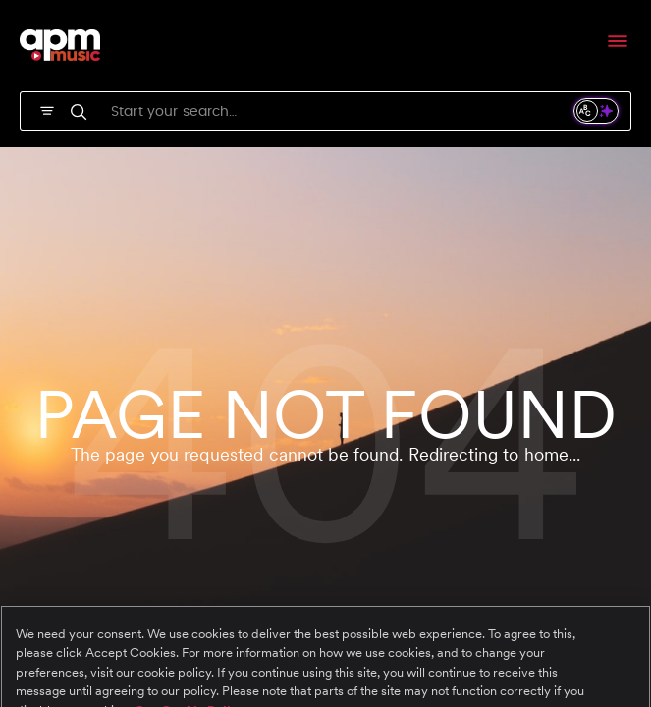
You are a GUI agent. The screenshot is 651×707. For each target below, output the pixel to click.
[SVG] (47, 109)
